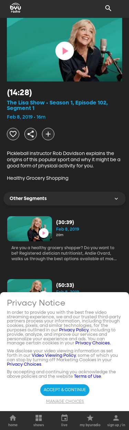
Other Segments (64, 199)
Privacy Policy (73, 330)
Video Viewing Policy (54, 355)
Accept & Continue (65, 390)
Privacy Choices (24, 364)
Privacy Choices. (93, 343)
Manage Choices (65, 402)
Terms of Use (87, 376)
